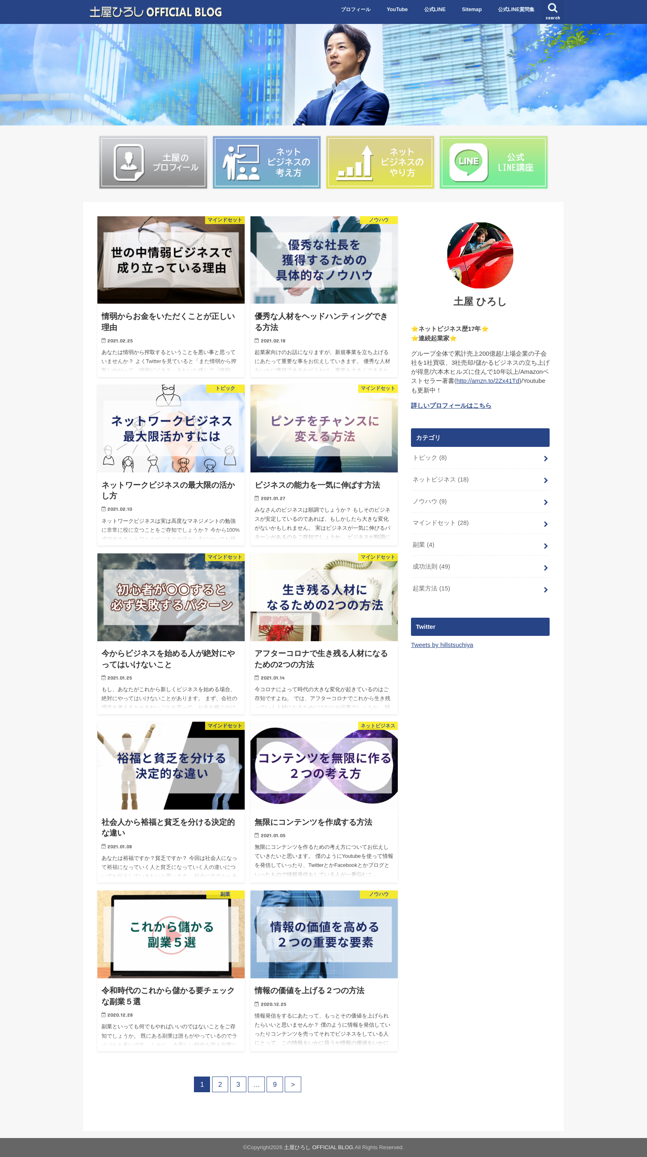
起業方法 (431, 588)
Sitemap (472, 9)
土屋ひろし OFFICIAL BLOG (318, 1147)
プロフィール (356, 9)
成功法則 (431, 566)
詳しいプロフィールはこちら (451, 405)
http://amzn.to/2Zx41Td (487, 381)
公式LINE (435, 9)
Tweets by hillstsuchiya (442, 645)
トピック (429, 457)
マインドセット (441, 522)
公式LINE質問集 (516, 9)
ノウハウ (429, 501)
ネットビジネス (441, 479)
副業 (423, 544)
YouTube (397, 9)
